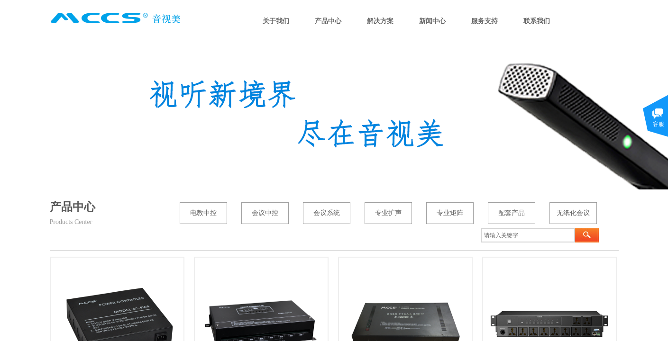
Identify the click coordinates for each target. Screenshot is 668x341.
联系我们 (536, 21)
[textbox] (528, 235)
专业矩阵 (450, 212)
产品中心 (328, 21)
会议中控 (265, 212)
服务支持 (484, 21)
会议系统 (326, 212)
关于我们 (276, 21)
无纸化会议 (573, 212)
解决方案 (380, 21)
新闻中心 (432, 21)
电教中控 (203, 212)
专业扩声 (388, 212)
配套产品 (511, 212)
